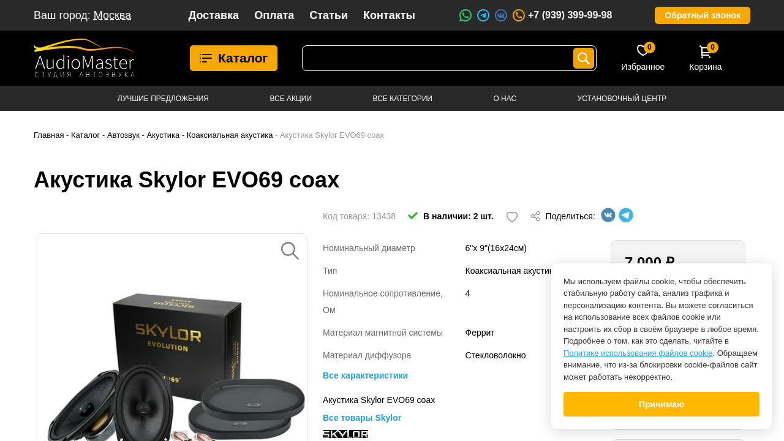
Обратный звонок (703, 15)
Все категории (402, 98)
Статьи (328, 15)
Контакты (389, 15)
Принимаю (661, 404)
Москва (112, 15)
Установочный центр (622, 98)
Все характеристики (365, 375)
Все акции (291, 98)
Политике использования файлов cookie (638, 353)
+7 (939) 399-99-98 (561, 15)
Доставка (213, 15)
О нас (504, 98)
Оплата (274, 15)
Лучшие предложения (163, 98)
